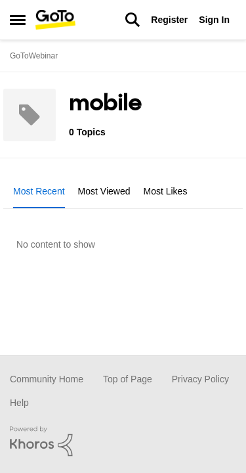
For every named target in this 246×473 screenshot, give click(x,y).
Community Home (46, 379)
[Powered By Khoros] (123, 441)
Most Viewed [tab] (104, 191)
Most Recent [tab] (39, 191)
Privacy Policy (200, 379)
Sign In (214, 19)
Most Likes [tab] (166, 191)
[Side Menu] (17, 20)
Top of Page (127, 379)
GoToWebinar (34, 55)
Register (169, 19)
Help (19, 402)
